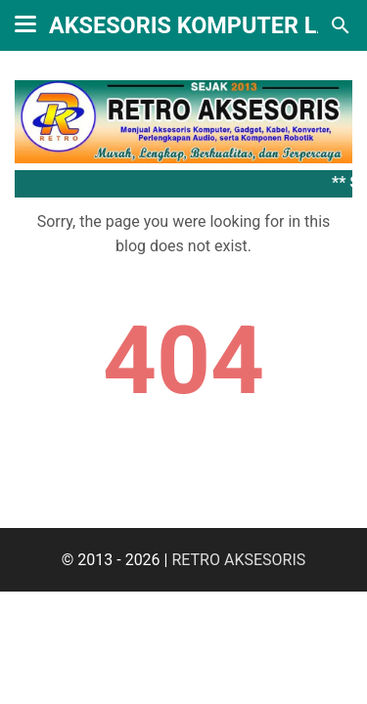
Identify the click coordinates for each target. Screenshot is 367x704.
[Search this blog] (340, 25)
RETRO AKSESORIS (238, 559)
